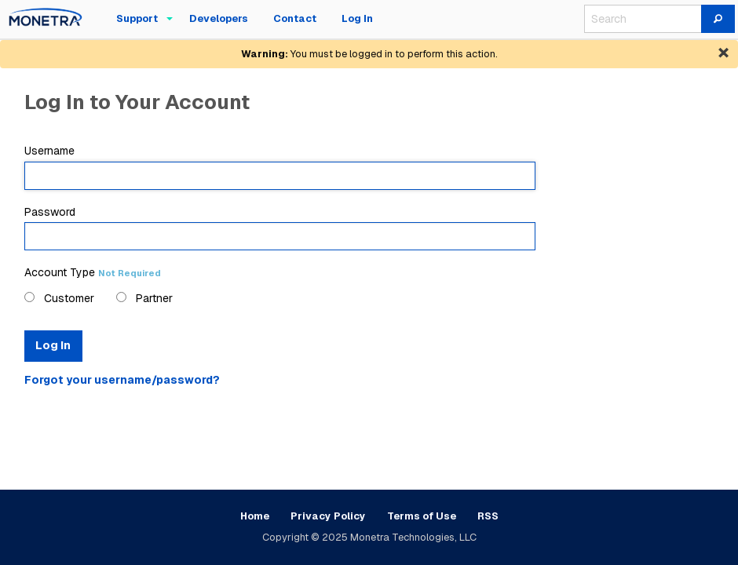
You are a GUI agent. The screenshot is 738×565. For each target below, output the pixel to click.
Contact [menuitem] (294, 18)
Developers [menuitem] (218, 18)
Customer (59, 298)
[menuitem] (45, 19)
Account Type (92, 272)
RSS (488, 516)
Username (279, 166)
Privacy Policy (328, 516)
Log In (53, 345)
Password (279, 227)
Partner (144, 298)
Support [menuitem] (137, 18)
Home (254, 516)
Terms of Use (421, 516)
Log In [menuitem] (357, 18)
